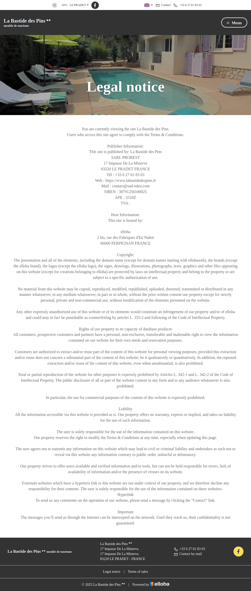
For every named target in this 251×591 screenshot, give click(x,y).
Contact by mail (188, 554)
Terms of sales (138, 571)
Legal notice (112, 571)
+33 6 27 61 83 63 (189, 549)
